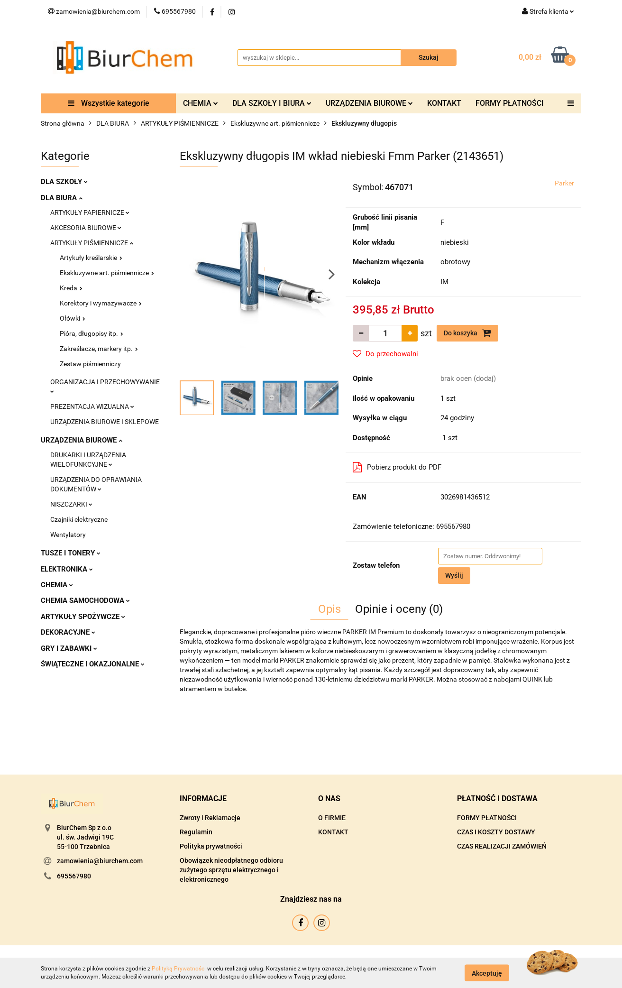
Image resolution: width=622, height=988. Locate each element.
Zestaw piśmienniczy (90, 364)
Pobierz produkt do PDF (397, 467)
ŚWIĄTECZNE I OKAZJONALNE (93, 664)
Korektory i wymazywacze (101, 303)
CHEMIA (200, 103)
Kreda (71, 288)
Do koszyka (467, 333)
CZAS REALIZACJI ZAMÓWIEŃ (502, 846)
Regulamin (196, 832)
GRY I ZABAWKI (69, 648)
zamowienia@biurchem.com (100, 861)
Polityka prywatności (211, 846)
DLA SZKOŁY (64, 181)
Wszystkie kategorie (108, 103)
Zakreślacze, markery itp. (99, 348)
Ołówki (72, 318)
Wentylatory (68, 534)
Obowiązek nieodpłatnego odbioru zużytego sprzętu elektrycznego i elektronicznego (231, 870)
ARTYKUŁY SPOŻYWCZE (83, 616)
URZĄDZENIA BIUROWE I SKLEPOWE (104, 421)
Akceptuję (487, 973)
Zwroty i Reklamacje (210, 818)
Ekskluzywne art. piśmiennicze (107, 273)
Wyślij (454, 575)
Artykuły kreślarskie (91, 257)
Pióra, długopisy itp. (91, 333)
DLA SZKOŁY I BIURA (271, 103)
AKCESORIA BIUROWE (85, 227)
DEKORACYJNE (68, 632)
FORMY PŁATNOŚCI (510, 103)
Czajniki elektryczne (79, 519)
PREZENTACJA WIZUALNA (92, 406)
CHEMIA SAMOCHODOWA (85, 600)
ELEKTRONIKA (67, 569)
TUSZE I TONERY (71, 553)
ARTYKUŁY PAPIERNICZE (89, 212)
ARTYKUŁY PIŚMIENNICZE (91, 243)
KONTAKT (444, 103)
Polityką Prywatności (179, 968)
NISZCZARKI (71, 504)
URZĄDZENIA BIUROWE (369, 103)
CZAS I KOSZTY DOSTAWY (496, 832)
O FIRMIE (332, 818)
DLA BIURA (61, 198)
